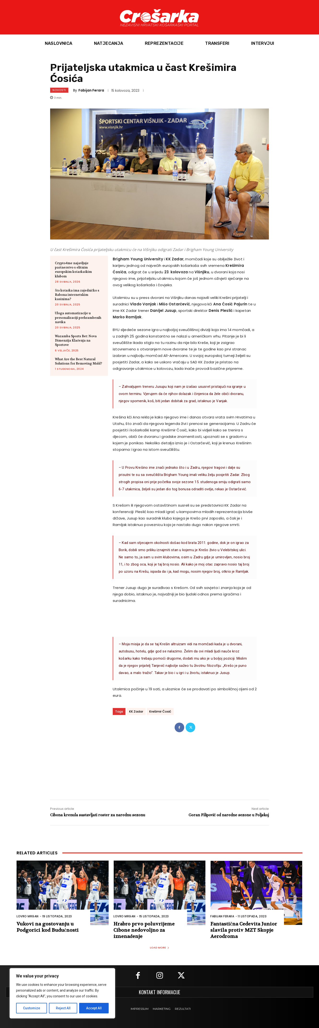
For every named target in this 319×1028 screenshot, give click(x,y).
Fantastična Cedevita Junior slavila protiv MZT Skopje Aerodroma (243, 930)
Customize (31, 1008)
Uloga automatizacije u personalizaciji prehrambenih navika (78, 317)
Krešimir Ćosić (160, 711)
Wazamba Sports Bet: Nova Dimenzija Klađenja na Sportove (76, 340)
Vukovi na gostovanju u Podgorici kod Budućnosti (48, 927)
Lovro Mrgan (28, 916)
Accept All (94, 1008)
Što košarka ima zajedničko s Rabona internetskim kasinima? (77, 294)
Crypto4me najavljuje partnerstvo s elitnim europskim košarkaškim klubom (73, 269)
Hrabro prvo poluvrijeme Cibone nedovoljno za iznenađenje (144, 930)
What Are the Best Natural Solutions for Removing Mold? (78, 361)
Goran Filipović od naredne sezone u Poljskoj (229, 814)
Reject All (63, 1008)
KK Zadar (136, 711)
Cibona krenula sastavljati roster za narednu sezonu (97, 814)
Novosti (59, 90)
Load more (159, 947)
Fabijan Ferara (91, 90)
